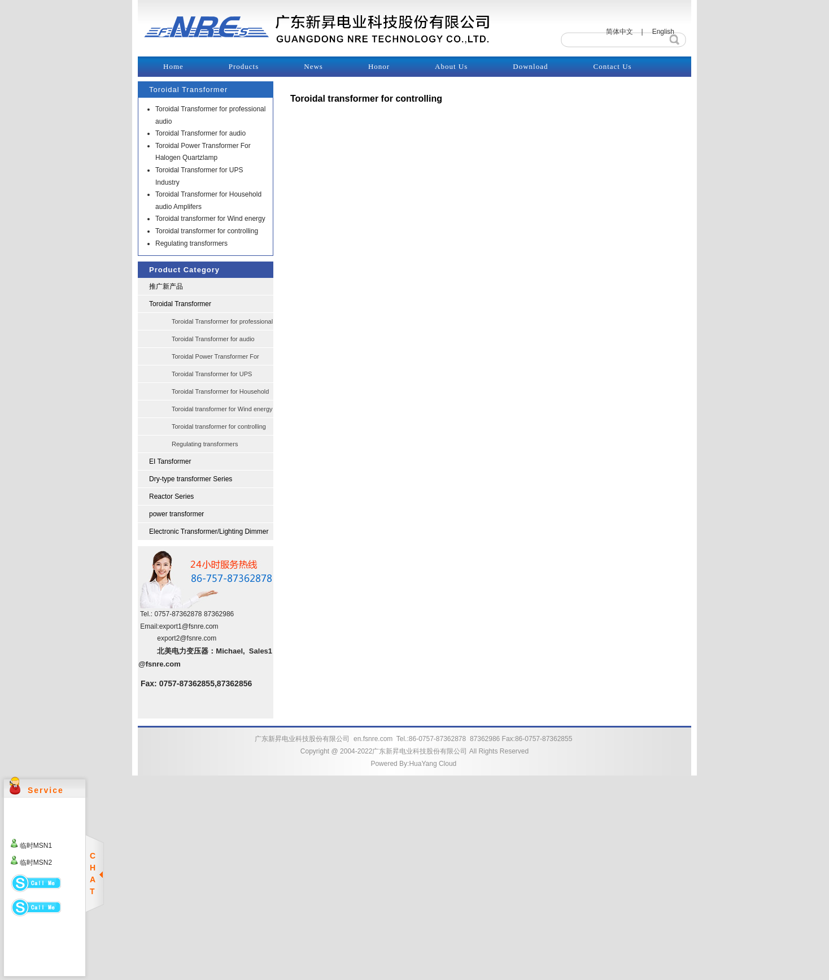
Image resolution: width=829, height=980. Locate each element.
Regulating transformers (191, 243)
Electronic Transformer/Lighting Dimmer (208, 531)
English (663, 32)
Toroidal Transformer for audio (200, 133)
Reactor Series (171, 496)
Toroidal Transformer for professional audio (222, 324)
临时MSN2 (36, 862)
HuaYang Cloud (432, 764)
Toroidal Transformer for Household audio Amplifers (220, 394)
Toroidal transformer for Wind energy (210, 219)
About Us (451, 66)
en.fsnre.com (373, 739)
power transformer (176, 514)
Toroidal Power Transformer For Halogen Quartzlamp (215, 359)
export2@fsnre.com (186, 638)
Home (173, 66)
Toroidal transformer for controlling (206, 231)
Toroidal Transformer (180, 304)
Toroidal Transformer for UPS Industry (212, 377)
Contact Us (612, 66)
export (168, 626)
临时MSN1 (36, 846)
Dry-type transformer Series (190, 479)
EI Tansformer (170, 461)
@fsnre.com (200, 626)
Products (244, 66)
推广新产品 (166, 286)
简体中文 (619, 32)
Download (530, 66)
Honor (379, 66)
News (313, 66)
